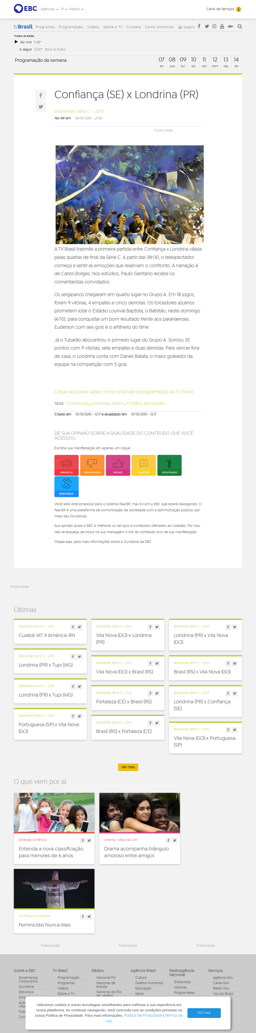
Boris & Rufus (55, 49)
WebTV (189, 27)
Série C (118, 404)
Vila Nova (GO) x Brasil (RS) (124, 672)
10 (193, 60)
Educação (143, 922)
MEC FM (102, 953)
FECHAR (204, 1013)
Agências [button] (49, 9)
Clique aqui (63, 542)
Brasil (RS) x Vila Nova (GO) (202, 672)
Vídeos (93, 27)
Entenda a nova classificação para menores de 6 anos (49, 852)
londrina (100, 404)
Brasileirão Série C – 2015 (78, 111)
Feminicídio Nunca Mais (200, 845)
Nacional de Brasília (105, 918)
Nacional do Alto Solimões (109, 945)
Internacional (145, 933)
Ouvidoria (26, 920)
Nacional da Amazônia (105, 936)
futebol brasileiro (146, 404)
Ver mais (128, 767)
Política (141, 947)
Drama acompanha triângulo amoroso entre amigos (123, 852)
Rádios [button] (76, 9)
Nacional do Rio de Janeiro (109, 927)
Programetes (184, 926)
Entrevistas (182, 916)
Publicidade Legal (32, 945)
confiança (78, 404)
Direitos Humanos (149, 917)
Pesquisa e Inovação (143, 940)
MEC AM (102, 958)
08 (172, 60)
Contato (133, 27)
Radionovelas (184, 932)
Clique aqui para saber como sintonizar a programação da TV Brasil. (124, 392)
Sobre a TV (113, 27)
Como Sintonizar (160, 27)
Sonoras (180, 937)
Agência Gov (223, 911)
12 (215, 60)
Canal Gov (221, 917)
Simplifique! (27, 931)
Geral (139, 927)
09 (183, 60)
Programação (71, 27)
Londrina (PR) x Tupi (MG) (46, 665)
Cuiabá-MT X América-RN (47, 635)
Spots (178, 942)
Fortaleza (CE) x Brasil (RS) (124, 701)
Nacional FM (106, 911)
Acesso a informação (28, 938)
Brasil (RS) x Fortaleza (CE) (124, 731)
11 (204, 60)
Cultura (141, 911)
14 (236, 60)
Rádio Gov (221, 922)
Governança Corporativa (28, 913)
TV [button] (64, 9)
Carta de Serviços (220, 9)
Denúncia (26, 926)
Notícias (180, 921)
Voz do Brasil (223, 927)
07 (161, 60)
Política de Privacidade (143, 1015)
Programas (45, 27)
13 (225, 60)
